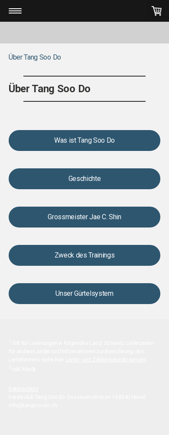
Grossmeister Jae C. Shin (84, 217)
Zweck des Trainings (85, 255)
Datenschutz (23, 388)
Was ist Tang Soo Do (84, 140)
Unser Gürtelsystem (84, 293)
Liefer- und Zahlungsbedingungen (106, 359)
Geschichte (84, 178)
